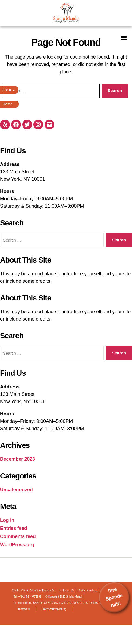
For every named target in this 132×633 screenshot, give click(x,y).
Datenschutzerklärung (53, 609)
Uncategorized (16, 489)
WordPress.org (17, 544)
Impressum (24, 609)
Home (7, 104)
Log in (7, 520)
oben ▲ (9, 90)
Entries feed (13, 528)
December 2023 (17, 459)
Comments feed (18, 536)
